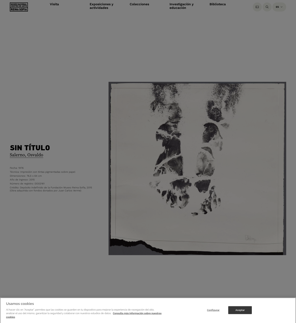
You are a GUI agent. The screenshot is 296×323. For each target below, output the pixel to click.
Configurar (213, 312)
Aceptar (240, 312)
